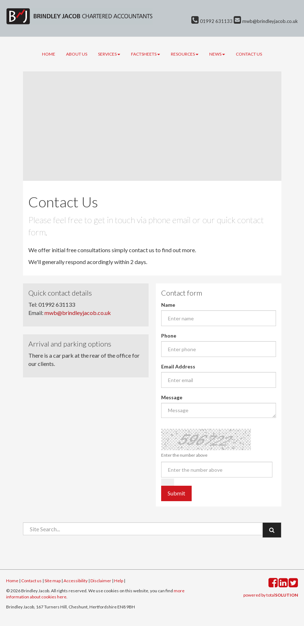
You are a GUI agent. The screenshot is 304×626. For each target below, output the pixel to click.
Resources (184, 54)
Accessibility (76, 580)
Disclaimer (100, 580)
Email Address (178, 366)
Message (171, 397)
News (217, 54)
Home (48, 54)
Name (168, 305)
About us (76, 54)
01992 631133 (212, 21)
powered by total (270, 595)
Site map (53, 580)
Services (109, 54)
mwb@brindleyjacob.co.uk (266, 21)
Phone (168, 336)
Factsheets (145, 54)
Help (118, 580)
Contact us (249, 54)
